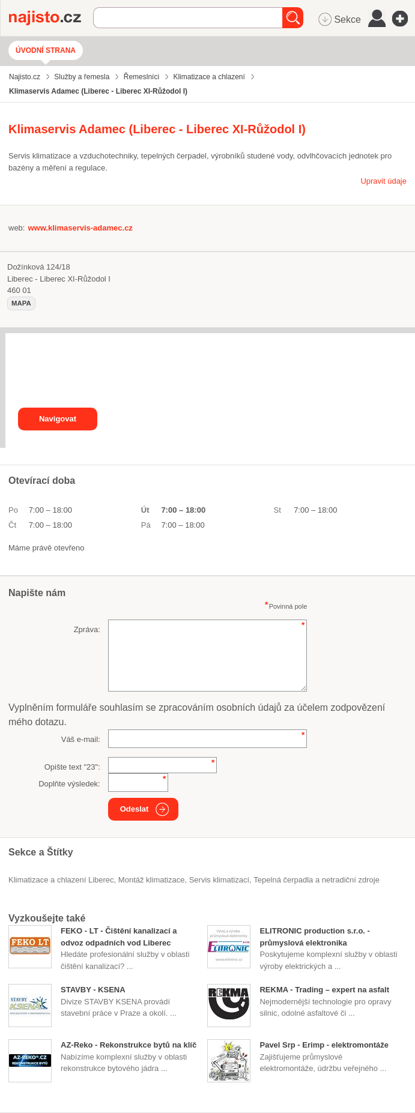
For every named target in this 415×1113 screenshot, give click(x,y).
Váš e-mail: (80, 739)
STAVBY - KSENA (93, 989)
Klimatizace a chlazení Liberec (61, 879)
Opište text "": (72, 766)
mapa (21, 303)
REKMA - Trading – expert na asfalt (324, 989)
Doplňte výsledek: (69, 783)
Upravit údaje (383, 181)
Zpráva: (87, 629)
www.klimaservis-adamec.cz (80, 227)
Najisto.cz (51, 18)
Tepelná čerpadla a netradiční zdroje (316, 879)
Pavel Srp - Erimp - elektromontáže (324, 1044)
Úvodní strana (46, 50)
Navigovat (57, 418)
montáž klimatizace (151, 879)
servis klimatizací (219, 879)
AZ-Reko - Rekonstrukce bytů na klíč (128, 1044)
